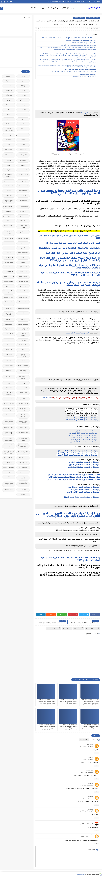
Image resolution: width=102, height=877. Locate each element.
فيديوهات (8, 361)
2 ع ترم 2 (23, 105)
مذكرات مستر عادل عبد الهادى (23, 446)
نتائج (8, 477)
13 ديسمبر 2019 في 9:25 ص (85, 798)
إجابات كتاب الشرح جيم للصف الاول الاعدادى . (83, 43)
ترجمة (23, 319)
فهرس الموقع (80, 1)
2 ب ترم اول (9, 90)
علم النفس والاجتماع (23, 355)
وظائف (23, 494)
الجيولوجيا (9, 195)
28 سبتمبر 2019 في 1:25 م (86, 772)
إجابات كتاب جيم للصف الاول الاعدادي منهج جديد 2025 (81, 40)
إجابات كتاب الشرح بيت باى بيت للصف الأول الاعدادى (77, 451)
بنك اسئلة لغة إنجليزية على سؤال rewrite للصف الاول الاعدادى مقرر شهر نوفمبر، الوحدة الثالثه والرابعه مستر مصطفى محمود (90, 703)
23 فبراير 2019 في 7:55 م (87, 759)
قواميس (8, 370)
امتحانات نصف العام (9, 302)
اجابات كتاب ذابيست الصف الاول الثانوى (84, 462)
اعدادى (59, 8)
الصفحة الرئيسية (95, 1)
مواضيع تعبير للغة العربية (23, 477)
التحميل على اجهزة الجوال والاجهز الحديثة (84, 77)
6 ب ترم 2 (8, 124)
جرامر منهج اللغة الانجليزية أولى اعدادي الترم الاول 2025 (73, 253)
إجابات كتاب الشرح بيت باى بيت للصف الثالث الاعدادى (77, 455)
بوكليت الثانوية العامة (9, 314)
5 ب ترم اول (23, 124)
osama (91, 822)
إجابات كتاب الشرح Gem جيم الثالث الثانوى (82, 420)
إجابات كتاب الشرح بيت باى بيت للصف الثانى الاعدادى (77, 453)
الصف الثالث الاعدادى (23, 226)
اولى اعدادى (67, 628)
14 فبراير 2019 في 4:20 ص (86, 746)
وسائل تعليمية (8, 489)
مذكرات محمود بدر (23, 432)
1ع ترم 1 (23, 86)
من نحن (88, 1)
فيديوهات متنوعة (23, 365)
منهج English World (8, 467)
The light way (89, 770)
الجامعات (8, 190)
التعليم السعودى (9, 181)
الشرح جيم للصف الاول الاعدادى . (76, 333)
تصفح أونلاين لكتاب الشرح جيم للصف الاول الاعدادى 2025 (80, 69)
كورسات (23, 383)
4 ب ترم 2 (23, 119)
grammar (8, 140)
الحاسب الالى (23, 200)
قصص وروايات (9, 365)
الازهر (8, 165)
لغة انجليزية (23, 388)
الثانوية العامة (9, 186)
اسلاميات (8, 160)
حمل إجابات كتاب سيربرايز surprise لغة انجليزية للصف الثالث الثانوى (73, 480)
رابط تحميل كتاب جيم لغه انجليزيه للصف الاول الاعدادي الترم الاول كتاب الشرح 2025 (69, 192)
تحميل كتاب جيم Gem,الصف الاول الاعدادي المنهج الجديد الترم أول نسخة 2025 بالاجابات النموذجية (69, 38)
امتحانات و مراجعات (23, 308)
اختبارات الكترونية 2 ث (23, 155)
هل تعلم (23, 489)
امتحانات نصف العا (23, 302)
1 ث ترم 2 (8, 81)
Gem (83, 113)
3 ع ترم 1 (23, 114)
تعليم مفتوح (8, 324)
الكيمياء (23, 262)
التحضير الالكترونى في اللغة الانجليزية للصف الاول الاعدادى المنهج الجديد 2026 (68, 701)
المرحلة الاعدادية (8, 281)
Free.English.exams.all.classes (22, 135)
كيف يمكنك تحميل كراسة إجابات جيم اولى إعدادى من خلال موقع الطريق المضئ (74, 72)
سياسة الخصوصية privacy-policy (57, 1)
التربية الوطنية (23, 181)
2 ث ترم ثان (23, 100)
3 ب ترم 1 (8, 105)
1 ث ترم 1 (23, 81)
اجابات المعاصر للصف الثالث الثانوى (84, 442)
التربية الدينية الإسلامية (8, 175)
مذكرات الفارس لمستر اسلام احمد (23, 409)
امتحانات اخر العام (23, 291)
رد (96, 753)
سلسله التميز (23, 345)
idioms (23, 144)
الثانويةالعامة (23, 190)
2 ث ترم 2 (23, 95)
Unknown (90, 757)
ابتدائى (64, 8)
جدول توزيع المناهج (23, 340)
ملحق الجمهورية (8, 458)
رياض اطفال (70, 8)
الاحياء (23, 165)
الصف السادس (9, 243)
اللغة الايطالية (9, 267)
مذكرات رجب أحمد (9, 415)
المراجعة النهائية (36, 8)
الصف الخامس (9, 238)
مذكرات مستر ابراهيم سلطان (9, 433)
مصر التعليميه (23, 458)
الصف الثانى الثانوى (23, 238)
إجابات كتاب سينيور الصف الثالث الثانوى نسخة (81, 497)
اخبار (9, 144)
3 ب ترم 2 (23, 109)
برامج (23, 313)
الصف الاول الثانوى (23, 221)
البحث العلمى (23, 170)
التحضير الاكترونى (23, 175)
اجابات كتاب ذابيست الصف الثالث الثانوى (84, 467)
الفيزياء (9, 252)
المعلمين (9, 286)
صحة (8, 345)
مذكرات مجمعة (8, 427)
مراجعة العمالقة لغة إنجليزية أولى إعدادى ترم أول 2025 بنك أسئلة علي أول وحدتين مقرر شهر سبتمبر (68, 284)
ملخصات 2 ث (8, 462)
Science (23, 140)
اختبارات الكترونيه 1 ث (9, 155)
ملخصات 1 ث (23, 462)
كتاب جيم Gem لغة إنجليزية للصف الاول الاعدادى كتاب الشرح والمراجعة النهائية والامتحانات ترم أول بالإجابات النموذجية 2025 (47, 728)
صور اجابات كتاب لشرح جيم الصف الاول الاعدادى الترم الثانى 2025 (78, 45)
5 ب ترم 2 (8, 119)
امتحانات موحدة (23, 297)
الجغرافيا (23, 195)
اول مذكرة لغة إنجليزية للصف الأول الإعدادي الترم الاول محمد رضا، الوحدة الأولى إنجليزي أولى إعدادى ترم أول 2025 (70, 259)
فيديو (23, 361)
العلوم (23, 248)
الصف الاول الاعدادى (92, 17)
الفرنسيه (8, 248)
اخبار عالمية (90, 744)
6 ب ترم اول (23, 128)
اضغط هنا (47, 398)
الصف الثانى (23, 232)
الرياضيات (23, 211)
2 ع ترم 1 (9, 100)
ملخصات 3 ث (23, 467)
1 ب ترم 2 (8, 76)
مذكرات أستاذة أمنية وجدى (9, 393)
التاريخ (9, 170)
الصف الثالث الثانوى (8, 225)
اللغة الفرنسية (9, 272)
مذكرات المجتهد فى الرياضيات (8, 409)
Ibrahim (91, 835)
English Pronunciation (9, 129)
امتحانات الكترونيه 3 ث (8, 291)
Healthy (9, 135)
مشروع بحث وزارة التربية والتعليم (9, 452)
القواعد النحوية (9, 257)
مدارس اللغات (23, 392)
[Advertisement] (67, 95)
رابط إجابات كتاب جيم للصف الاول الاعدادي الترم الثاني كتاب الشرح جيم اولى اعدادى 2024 (68, 515)
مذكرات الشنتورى (9, 404)
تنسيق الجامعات (23, 329)
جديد (8, 340)
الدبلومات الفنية (23, 206)
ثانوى (54, 8)
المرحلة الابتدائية (23, 281)
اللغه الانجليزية (23, 276)
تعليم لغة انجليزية (23, 324)
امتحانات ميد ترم (8, 297)
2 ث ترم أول (9, 95)
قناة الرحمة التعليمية (23, 371)
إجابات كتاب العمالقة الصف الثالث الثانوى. (83, 492)
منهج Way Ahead (23, 472)
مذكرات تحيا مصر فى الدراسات (23, 415)
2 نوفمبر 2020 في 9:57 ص (86, 837)
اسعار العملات (23, 160)
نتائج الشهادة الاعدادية (23, 484)
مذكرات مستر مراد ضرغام (23, 452)
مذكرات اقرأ (23, 399)
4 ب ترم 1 (8, 114)
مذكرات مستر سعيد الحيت (9, 439)
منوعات (9, 472)
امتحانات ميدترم (47, 8)
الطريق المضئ (95, 8)
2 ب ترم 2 (23, 90)
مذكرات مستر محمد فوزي (8, 446)
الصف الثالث (8, 221)
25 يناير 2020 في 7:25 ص (86, 811)
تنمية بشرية (8, 329)
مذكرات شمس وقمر (9, 422)
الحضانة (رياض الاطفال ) (9, 201)
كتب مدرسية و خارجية (53, 628)
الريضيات (8, 211)
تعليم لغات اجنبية (9, 319)
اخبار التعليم (23, 149)
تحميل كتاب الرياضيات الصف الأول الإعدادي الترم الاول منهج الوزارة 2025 (72, 243)
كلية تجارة (9, 376)
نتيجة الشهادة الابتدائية (9, 484)
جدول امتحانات (9, 334)
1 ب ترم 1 (23, 76)
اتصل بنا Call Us (71, 1)
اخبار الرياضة (8, 149)
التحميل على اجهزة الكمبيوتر (88, 74)
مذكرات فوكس (23, 427)
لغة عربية (9, 388)
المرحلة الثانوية (23, 286)
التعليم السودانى (23, 186)
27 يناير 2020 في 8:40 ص (86, 824)
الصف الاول (23, 216)
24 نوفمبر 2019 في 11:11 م (86, 785)
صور (23, 349)
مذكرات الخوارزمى (23, 404)
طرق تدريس (8, 349)
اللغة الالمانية (9, 262)
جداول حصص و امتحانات (23, 334)
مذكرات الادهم (9, 399)
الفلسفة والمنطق (23, 252)
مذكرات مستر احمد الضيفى (23, 439)
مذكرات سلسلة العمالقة (23, 422)
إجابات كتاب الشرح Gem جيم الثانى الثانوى (82, 418)
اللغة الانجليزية (79, 17)
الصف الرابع (23, 243)
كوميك (9, 383)
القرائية (23, 257)
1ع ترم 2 (9, 86)
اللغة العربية (23, 272)
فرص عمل (9, 354)
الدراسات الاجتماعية (8, 206)
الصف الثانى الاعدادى (9, 233)
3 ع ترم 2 (9, 109)
